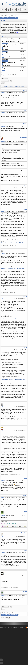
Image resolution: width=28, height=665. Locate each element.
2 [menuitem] (8, 80)
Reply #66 (3, 576)
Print (3, 83)
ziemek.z (25, 495)
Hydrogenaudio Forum (6, 15)
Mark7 (25, 550)
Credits (11, 627)
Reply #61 (3, 480)
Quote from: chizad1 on (10, 434)
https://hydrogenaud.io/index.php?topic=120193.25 (12, 242)
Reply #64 (3, 536)
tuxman (25, 591)
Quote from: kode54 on (10, 163)
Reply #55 (3, 211)
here (17, 32)
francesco (24, 572)
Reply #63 (3, 515)
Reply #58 (3, 350)
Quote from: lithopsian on (11, 362)
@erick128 (3, 115)
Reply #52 (3, 126)
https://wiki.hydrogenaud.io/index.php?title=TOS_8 (12, 268)
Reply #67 (3, 595)
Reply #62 (3, 497)
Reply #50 (3, 92)
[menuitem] (4, 78)
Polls (12, 15)
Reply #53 (3, 141)
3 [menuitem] (10, 80)
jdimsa (25, 186)
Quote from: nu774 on (9, 359)
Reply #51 (3, 112)
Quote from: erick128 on (10, 95)
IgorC (25, 110)
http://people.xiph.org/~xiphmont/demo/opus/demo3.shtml (13, 379)
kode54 (25, 123)
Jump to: (2, 617)
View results (4, 78)
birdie (25, 511)
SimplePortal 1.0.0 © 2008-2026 (18, 627)
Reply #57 (3, 298)
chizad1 (25, 209)
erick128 (25, 90)
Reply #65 (3, 552)
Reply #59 (3, 406)
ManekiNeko (24, 533)
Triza (26, 250)
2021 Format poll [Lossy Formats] (9, 17)
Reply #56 (3, 253)
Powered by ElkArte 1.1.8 (4, 627)
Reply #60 (3, 430)
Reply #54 (3, 188)
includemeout (23, 137)
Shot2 (25, 478)
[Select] (5, 521)
